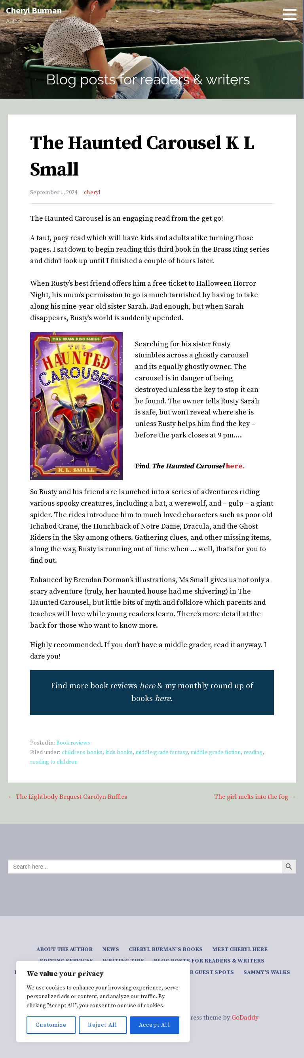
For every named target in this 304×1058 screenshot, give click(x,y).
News (110, 949)
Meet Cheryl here (240, 949)
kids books (119, 752)
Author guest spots (202, 972)
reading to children (54, 762)
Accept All (154, 1025)
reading (252, 752)
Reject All (102, 1025)
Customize (51, 1025)
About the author (64, 949)
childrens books (82, 752)
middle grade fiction (215, 752)
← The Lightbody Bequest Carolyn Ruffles (67, 797)
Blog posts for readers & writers (209, 960)
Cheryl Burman (34, 10)
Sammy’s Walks (266, 972)
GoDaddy (245, 1018)
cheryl (92, 192)
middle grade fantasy (161, 752)
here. (235, 466)
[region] (103, 1001)
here (162, 699)
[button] (292, 14)
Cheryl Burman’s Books (166, 949)
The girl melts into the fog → (255, 797)
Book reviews (73, 743)
